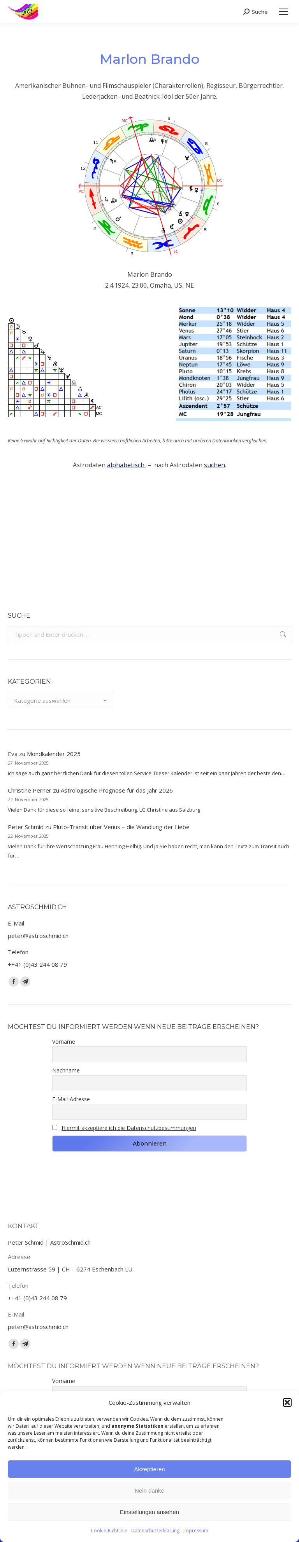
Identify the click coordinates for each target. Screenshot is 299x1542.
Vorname (63, 1041)
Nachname (66, 1070)
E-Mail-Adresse (71, 1099)
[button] (287, 1402)
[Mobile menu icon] (283, 11)
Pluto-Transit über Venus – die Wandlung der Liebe (121, 827)
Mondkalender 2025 (54, 754)
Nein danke (149, 1490)
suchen (214, 465)
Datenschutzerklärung (155, 1530)
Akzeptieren (149, 1469)
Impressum (195, 1530)
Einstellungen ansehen (149, 1512)
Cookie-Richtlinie (109, 1530)
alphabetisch (126, 465)
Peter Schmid (26, 827)
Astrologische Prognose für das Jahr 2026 (117, 790)
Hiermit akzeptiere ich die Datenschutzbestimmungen (129, 1128)
